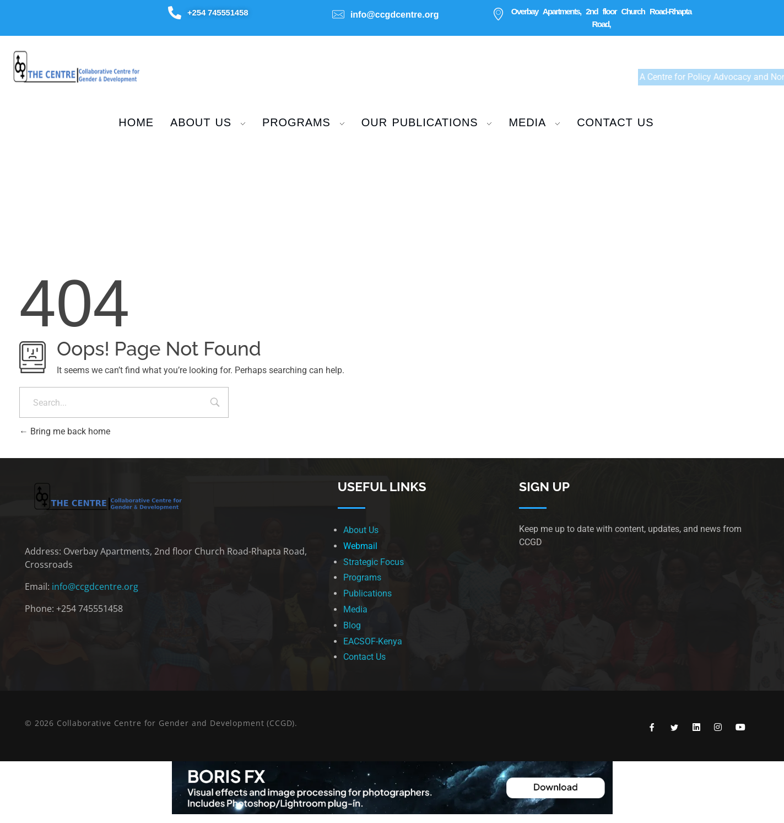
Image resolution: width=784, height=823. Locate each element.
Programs (362, 577)
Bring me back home (64, 431)
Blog (352, 625)
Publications (367, 593)
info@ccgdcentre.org (95, 586)
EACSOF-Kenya (372, 641)
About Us (361, 530)
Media (355, 609)
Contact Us (364, 657)
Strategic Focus (373, 562)
